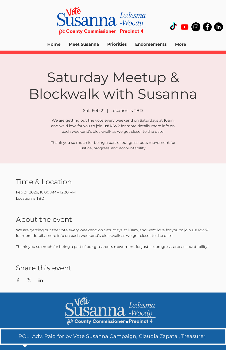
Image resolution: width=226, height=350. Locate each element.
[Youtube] (184, 26)
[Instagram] (195, 26)
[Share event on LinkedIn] (41, 280)
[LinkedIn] (218, 26)
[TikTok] (173, 26)
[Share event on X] (29, 280)
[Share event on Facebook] (18, 280)
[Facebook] (207, 26)
